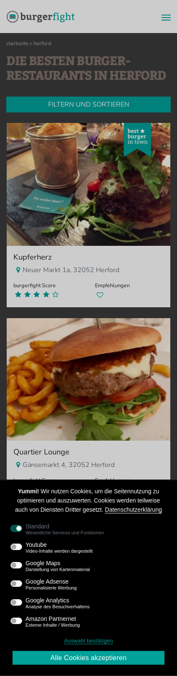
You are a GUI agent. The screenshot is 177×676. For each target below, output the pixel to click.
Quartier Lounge (41, 451)
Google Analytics (58, 603)
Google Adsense (51, 584)
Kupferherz (32, 257)
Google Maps (58, 566)
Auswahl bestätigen (88, 641)
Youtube (59, 548)
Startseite (17, 43)
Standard (65, 529)
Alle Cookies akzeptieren (88, 657)
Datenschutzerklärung (133, 509)
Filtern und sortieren (88, 104)
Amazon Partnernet (53, 622)
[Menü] (163, 16)
